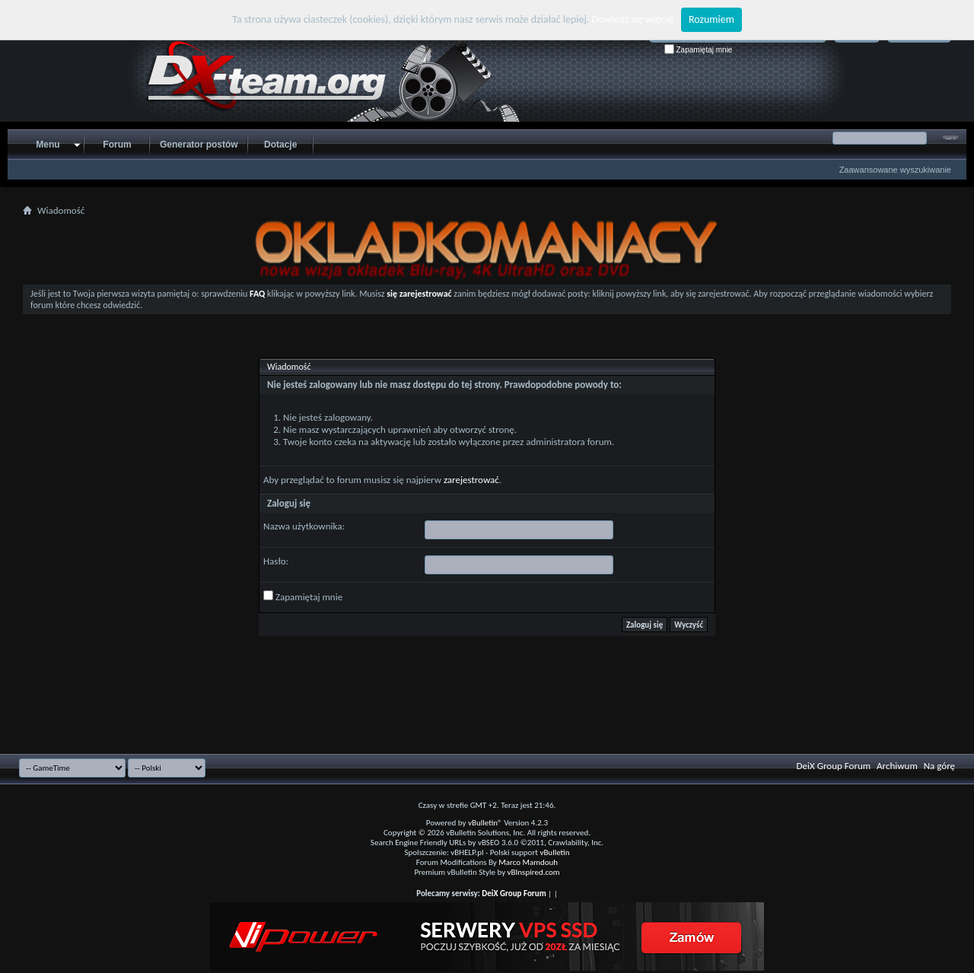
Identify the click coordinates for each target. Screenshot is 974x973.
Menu (47, 144)
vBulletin (554, 852)
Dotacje (280, 144)
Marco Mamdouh (528, 862)
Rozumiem (711, 19)
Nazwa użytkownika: (304, 526)
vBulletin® (485, 823)
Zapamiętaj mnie (698, 50)
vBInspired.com (534, 872)
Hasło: (275, 561)
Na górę (939, 765)
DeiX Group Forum (834, 765)
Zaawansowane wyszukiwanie (895, 169)
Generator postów (199, 144)
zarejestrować (471, 479)
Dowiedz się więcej (632, 19)
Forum (117, 144)
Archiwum (897, 765)
